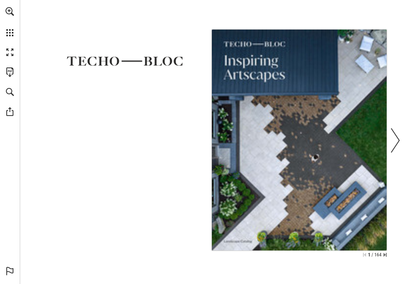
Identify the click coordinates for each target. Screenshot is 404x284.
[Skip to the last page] (385, 255)
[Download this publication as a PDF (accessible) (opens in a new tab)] (10, 72)
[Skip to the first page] (364, 255)
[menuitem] (10, 21)
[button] (10, 11)
